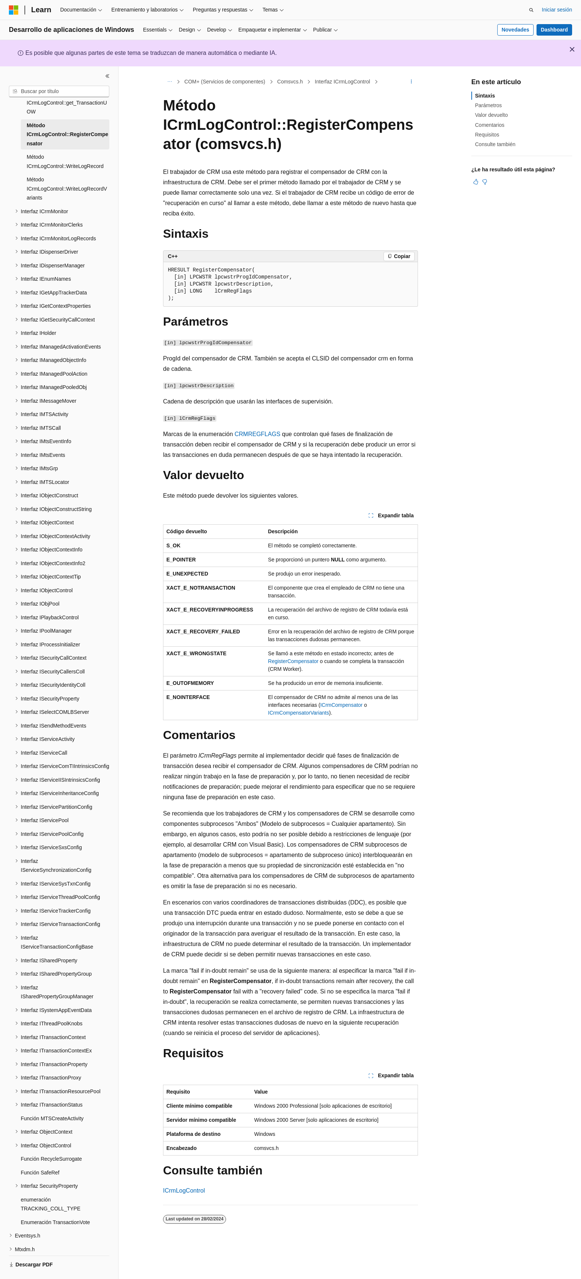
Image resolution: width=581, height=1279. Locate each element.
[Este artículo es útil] (475, 181)
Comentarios (489, 125)
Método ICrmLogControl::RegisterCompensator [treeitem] (67, 120)
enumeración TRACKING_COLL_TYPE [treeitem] (50, 1190)
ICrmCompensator (341, 705)
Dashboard (554, 30)
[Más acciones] (411, 82)
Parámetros (488, 105)
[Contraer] (107, 76)
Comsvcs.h (290, 82)
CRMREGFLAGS (257, 434)
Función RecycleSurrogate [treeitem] (51, 1145)
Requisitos (487, 135)
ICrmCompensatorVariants (298, 713)
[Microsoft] (14, 10)
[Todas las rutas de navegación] (169, 82)
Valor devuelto (491, 115)
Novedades (515, 30)
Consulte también (495, 144)
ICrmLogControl (184, 1190)
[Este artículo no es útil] (484, 181)
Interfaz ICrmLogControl (342, 82)
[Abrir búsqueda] (531, 10)
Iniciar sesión (557, 10)
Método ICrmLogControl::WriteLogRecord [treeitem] (65, 147)
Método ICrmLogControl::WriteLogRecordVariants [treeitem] (67, 174)
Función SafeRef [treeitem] (40, 1158)
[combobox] (59, 92)
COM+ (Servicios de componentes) (225, 82)
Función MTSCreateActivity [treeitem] (52, 1104)
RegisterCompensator (293, 661)
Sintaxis (485, 96)
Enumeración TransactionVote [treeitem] (55, 1208)
